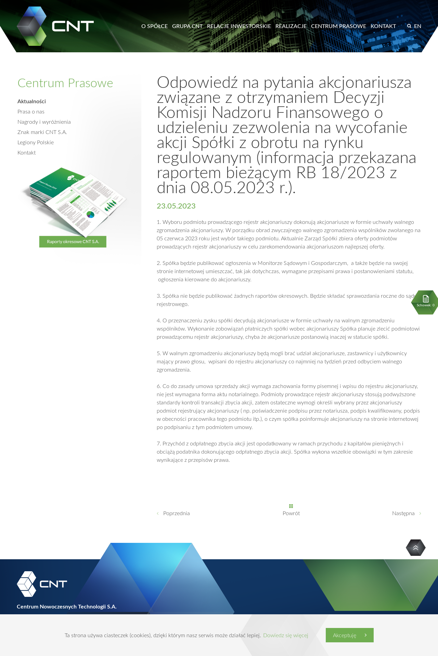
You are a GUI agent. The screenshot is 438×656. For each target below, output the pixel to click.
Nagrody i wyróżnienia (44, 121)
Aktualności (31, 101)
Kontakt (383, 26)
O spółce (154, 26)
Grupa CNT (187, 26)
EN (417, 26)
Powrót (291, 513)
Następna (403, 513)
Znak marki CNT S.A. (42, 132)
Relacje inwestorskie (239, 26)
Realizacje (291, 26)
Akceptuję (344, 635)
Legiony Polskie (35, 142)
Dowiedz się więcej (285, 635)
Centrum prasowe (338, 26)
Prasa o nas (30, 111)
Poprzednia (176, 513)
